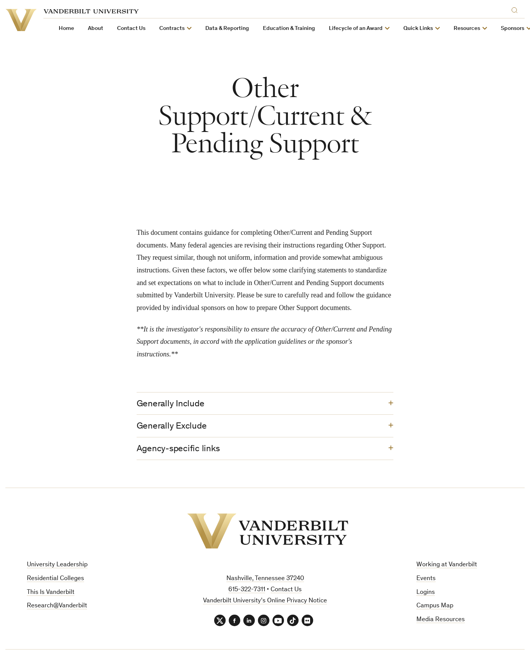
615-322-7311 (246, 590)
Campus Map (434, 606)
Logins (425, 592)
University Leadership (57, 565)
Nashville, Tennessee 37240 (265, 578)
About (95, 28)
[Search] (516, 9)
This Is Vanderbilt (50, 592)
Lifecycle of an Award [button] (356, 28)
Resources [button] (467, 28)
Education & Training (289, 28)
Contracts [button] (172, 28)
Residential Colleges (55, 578)
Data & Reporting (227, 28)
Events (426, 578)
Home (66, 28)
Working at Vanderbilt (446, 565)
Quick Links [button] (418, 28)
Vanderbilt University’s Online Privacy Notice (265, 601)
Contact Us (131, 28)
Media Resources (440, 620)
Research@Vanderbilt (57, 606)
